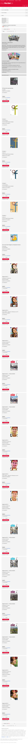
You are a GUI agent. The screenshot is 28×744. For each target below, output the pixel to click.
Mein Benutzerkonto (11, 0)
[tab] (14, 20)
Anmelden (16, 0)
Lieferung (10, 739)
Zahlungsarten (15, 739)
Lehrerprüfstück (5, 288)
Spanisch (6, 26)
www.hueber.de (3, 0)
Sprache (4, 12)
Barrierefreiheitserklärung (4, 740)
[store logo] (6, 3)
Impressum (16, 740)
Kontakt (7, 0)
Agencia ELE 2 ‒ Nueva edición (8, 537)
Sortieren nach (6, 29)
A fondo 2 (4, 183)
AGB (1, 739)
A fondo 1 (4, 119)
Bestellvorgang (11, 740)
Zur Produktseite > (4, 92)
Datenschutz (20, 739)
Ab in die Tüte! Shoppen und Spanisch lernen (11, 244)
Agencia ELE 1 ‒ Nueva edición (8, 373)
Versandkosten (8, 97)
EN (20, 0)
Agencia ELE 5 (5, 670)
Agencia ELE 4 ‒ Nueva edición (8, 603)
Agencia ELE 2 (5, 440)
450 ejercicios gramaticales (7, 88)
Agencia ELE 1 (5, 276)
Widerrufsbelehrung (6, 739)
